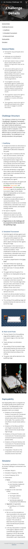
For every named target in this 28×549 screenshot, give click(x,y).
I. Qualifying (6, 30)
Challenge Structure (7, 27)
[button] (2, 2)
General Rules (6, 24)
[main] (14, 10)
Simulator (4, 42)
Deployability (5, 39)
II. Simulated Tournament (10, 33)
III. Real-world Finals (8, 36)
